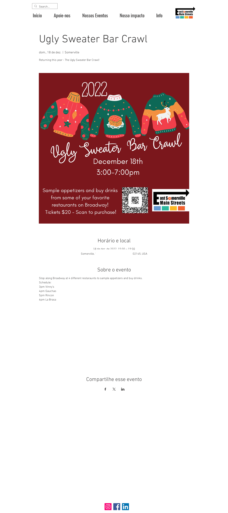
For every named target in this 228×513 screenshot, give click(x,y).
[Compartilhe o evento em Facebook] (105, 389)
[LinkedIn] (125, 506)
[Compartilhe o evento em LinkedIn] (123, 389)
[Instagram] (108, 506)
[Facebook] (116, 506)
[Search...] (44, 6)
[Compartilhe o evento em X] (114, 389)
